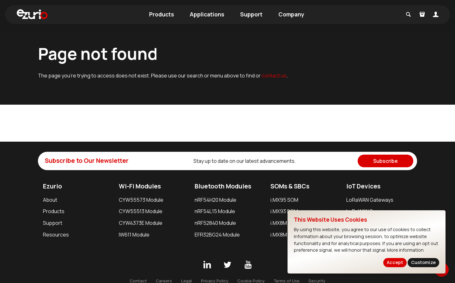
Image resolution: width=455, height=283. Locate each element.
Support (251, 14)
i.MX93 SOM (284, 211)
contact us (274, 75)
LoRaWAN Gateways (369, 199)
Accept (395, 262)
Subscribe (385, 160)
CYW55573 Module (141, 199)
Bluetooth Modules (223, 186)
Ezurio (52, 186)
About (50, 199)
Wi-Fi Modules (140, 186)
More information (405, 250)
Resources (56, 234)
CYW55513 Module (140, 211)
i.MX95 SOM (284, 199)
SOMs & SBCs (289, 186)
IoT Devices (363, 186)
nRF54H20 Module (215, 199)
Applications (207, 14)
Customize (423, 262)
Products (161, 14)
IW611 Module (134, 234)
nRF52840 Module (215, 222)
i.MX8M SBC (284, 234)
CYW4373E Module (140, 222)
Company (291, 14)
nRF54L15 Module (215, 211)
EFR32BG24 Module (217, 234)
